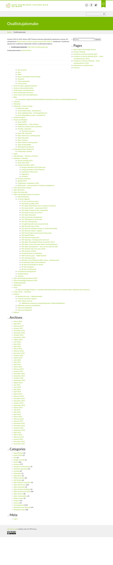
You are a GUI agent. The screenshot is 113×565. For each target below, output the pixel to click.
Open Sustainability (24, 145)
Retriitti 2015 (22, 181)
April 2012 (17, 432)
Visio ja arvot (22, 83)
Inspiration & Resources (30, 172)
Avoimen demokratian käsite (23, 88)
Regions (16, 312)
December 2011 (19, 441)
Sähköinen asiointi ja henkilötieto (29, 305)
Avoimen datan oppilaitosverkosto (25, 86)
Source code (12, 529)
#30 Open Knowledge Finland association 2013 (38, 242)
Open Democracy (20, 485)
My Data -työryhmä (24, 129)
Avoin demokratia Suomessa (23, 92)
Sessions (20, 276)
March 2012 (18, 435)
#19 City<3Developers (29, 221)
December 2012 (19, 423)
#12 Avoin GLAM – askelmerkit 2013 (34, 208)
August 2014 (18, 382)
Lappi (15, 154)
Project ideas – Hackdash (22, 292)
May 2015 (17, 362)
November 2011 (19, 444)
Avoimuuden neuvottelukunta (24, 90)
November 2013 (19, 401)
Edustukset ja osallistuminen (83, 65)
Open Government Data (22, 491)
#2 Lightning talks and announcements (35, 224)
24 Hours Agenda (24, 199)
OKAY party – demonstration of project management (36, 185)
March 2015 (18, 367)
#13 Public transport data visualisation (35, 210)
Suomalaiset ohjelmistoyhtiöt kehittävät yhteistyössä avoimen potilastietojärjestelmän (47, 99)
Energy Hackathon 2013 (26, 165)
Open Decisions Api (20, 192)
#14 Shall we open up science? (32, 212)
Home (9, 32)
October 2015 (18, 355)
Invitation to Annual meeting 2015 (85, 54)
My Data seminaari (24, 178)
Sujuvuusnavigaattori (25, 308)
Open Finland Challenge (22, 489)
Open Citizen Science (25, 301)
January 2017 (18, 328)
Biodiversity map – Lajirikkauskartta (30, 296)
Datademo (17, 104)
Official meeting (19, 478)
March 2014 (18, 394)
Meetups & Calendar (21, 158)
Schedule (25, 176)
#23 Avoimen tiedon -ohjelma (32, 231)
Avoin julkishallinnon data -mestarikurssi (31, 115)
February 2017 (19, 326)
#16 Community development (32, 217)
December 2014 (19, 373)
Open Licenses (23, 140)
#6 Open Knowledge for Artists (32, 264)
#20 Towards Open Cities (30, 226)
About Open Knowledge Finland (84, 49)
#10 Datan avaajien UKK (30, 203)
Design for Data (19, 460)
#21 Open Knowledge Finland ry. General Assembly (39, 228)
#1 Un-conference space (30, 201)
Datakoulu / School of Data (23, 106)
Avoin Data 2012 (23, 163)
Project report (18, 498)
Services (16, 503)
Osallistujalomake (20, 283)
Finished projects (19, 117)
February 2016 (19, 351)
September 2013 (19, 405)
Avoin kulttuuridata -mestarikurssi (29, 111)
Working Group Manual (26, 147)
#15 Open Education (29, 215)
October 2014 (18, 378)
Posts (15, 287)
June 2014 (17, 387)
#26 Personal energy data (30, 237)
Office (20, 74)
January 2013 (18, 421)
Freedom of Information (22, 466)
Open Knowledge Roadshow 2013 (25, 278)
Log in (16, 519)
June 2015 (17, 360)
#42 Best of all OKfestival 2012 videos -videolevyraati (40, 260)
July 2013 (17, 410)
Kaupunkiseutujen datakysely (24, 149)
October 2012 (18, 428)
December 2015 (19, 353)
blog (15, 457)
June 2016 (17, 342)
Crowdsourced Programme (27, 271)
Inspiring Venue (23, 274)
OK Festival (18, 480)
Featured (17, 464)
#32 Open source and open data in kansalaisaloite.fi (39, 244)
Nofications (18, 476)
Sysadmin (21, 79)
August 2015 (18, 358)
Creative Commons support (27, 299)
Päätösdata (17, 285)
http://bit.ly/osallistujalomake (38, 47)
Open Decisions (19, 190)
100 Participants (23, 197)
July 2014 (17, 385)
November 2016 (19, 333)
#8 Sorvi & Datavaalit (29, 269)
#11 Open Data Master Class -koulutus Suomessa (39, 206)
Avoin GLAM (22, 122)
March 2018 (18, 321)
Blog (15, 97)
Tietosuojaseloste (24, 81)
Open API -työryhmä (25, 133)
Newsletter (17, 473)
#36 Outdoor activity (29, 251)
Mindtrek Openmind (21, 469)
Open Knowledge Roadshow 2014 (25, 280)
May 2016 (17, 344)
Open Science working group (28, 142)
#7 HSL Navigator (28, 267)
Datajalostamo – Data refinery (28, 124)
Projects (16, 294)
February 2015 (19, 369)
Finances (76, 68)
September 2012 (19, 430)
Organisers (25, 174)
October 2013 (18, 403)
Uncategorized (19, 505)
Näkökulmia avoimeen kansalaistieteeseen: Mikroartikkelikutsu (43, 303)
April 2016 (17, 346)
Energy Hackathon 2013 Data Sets (33, 167)
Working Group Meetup (22, 507)
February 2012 (19, 437)
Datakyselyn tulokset (25, 151)
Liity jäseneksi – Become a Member (26, 156)
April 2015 (17, 364)
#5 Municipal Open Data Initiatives (34, 262)
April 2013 (17, 414)
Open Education (23, 138)
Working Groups (19, 509)
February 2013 (19, 419)
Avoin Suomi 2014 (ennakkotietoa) (25, 95)
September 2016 (19, 337)
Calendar (17, 102)
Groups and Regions (20, 120)
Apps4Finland (18, 453)
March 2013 (18, 416)
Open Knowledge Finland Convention (27, 194)
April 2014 (17, 391)
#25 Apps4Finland (28, 235)
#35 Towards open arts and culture (34, 249)
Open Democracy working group (29, 135)
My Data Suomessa (28, 131)
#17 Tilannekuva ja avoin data (32, 219)
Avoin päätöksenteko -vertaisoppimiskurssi (32, 113)
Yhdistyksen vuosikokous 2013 (28, 183)
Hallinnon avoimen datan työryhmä (30, 126)
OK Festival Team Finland (22, 188)
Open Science (18, 494)
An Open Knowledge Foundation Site (103, 4)
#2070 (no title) (23, 108)
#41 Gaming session (28, 258)
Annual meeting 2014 (25, 160)
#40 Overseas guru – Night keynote (34, 255)
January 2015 (18, 371)
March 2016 (18, 348)
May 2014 (17, 389)
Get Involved (22, 70)
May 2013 (17, 412)
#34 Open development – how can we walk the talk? (40, 246)
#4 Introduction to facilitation (32, 253)
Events (16, 462)
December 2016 (19, 330)
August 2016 (18, 339)
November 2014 (19, 376)
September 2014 (19, 380)
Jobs (19, 72)
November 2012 (19, 426)
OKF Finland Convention (22, 482)
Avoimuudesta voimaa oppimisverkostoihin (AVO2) (34, 41)
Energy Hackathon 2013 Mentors (33, 169)
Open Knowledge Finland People (29, 77)
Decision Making (79, 52)
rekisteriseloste (26, 50)
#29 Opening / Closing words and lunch (35, 240)
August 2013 (18, 407)
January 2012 (18, 439)
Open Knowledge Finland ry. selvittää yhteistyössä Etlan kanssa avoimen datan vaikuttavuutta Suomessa (54, 289)
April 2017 (17, 324)
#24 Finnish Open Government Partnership (36, 233)
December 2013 (19, 398)
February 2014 (19, 396)
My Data (17, 471)
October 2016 (18, 335)
